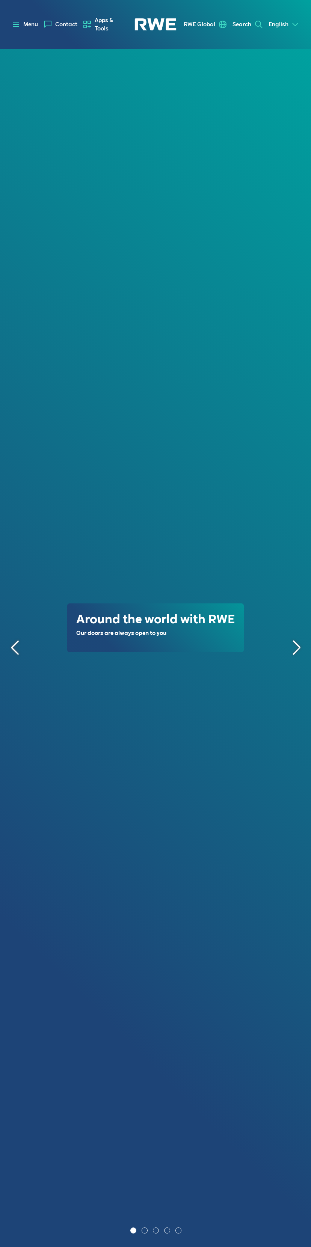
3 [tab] (156, 1231)
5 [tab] (179, 1231)
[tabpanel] (155, 648)
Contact (66, 24)
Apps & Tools (104, 24)
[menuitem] (60, 24)
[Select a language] (284, 24)
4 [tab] (168, 1231)
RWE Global (199, 24)
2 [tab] (145, 1231)
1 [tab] (134, 1231)
